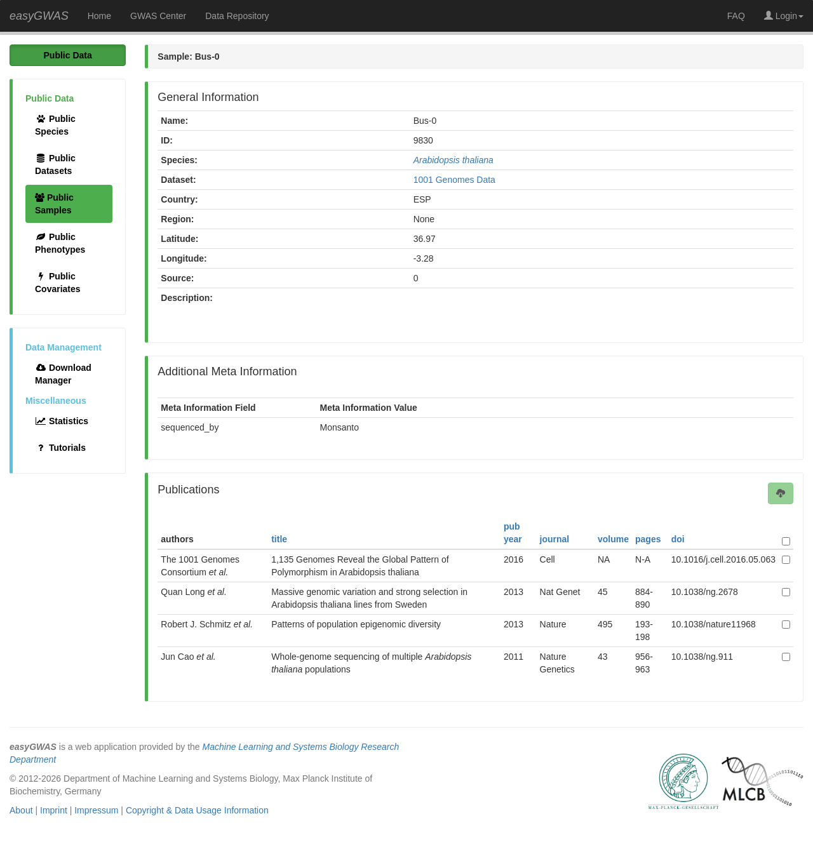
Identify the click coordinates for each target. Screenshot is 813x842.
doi (678, 539)
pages (648, 539)
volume (613, 539)
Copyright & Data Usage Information (197, 810)
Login (783, 16)
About (21, 810)
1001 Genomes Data (454, 180)
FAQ (736, 16)
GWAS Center (158, 16)
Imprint (53, 810)
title (279, 539)
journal (555, 539)
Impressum (96, 810)
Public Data (68, 55)
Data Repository (237, 16)
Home (99, 16)
